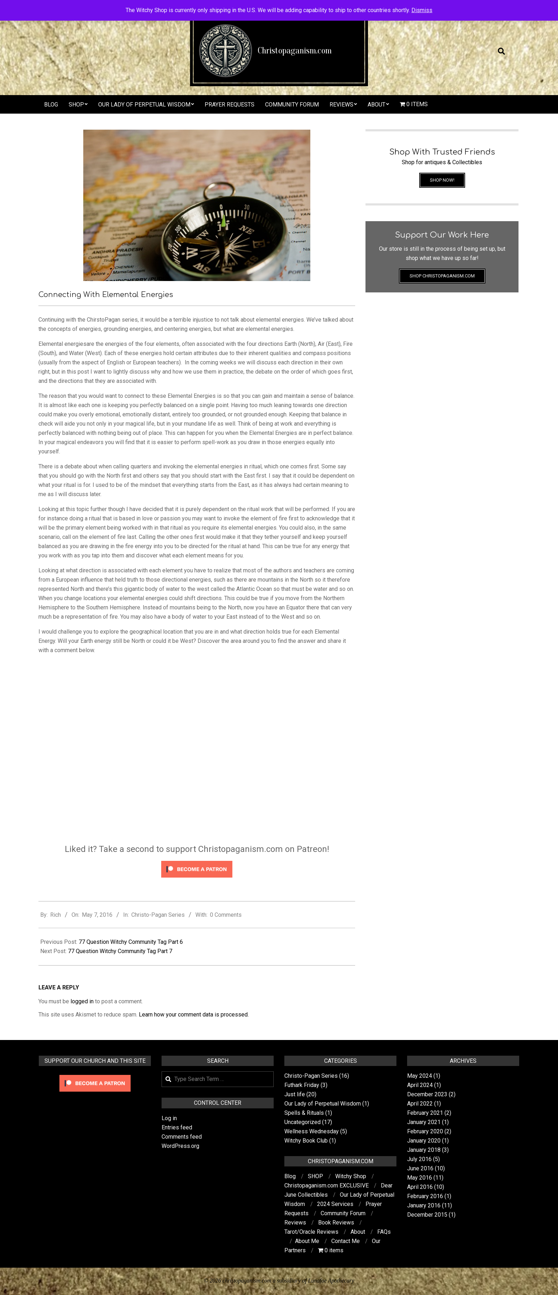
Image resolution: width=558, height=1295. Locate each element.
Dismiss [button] (421, 10)
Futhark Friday (301, 1085)
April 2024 (420, 1085)
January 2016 (424, 1205)
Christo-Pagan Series (158, 914)
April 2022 (420, 1103)
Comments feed (182, 1136)
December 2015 (427, 1214)
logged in (82, 1001)
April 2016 (420, 1187)
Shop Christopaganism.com (442, 276)
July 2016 (419, 1159)
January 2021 (424, 1122)
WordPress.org (180, 1146)
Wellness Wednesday (311, 1131)
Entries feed (177, 1127)
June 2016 (420, 1168)
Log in (169, 1118)
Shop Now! (442, 180)
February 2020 (425, 1131)
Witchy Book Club (306, 1140)
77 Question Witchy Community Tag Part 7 (120, 951)
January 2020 (424, 1140)
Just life (294, 1094)
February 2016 (425, 1196)
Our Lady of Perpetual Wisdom (322, 1103)
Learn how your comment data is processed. (194, 1014)
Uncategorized (302, 1122)
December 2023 (427, 1094)
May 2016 (419, 1177)
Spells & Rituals (304, 1112)
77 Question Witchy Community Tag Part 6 (131, 941)
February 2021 (425, 1112)
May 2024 (419, 1075)
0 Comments (226, 914)
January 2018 (424, 1149)
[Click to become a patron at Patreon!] (196, 861)
